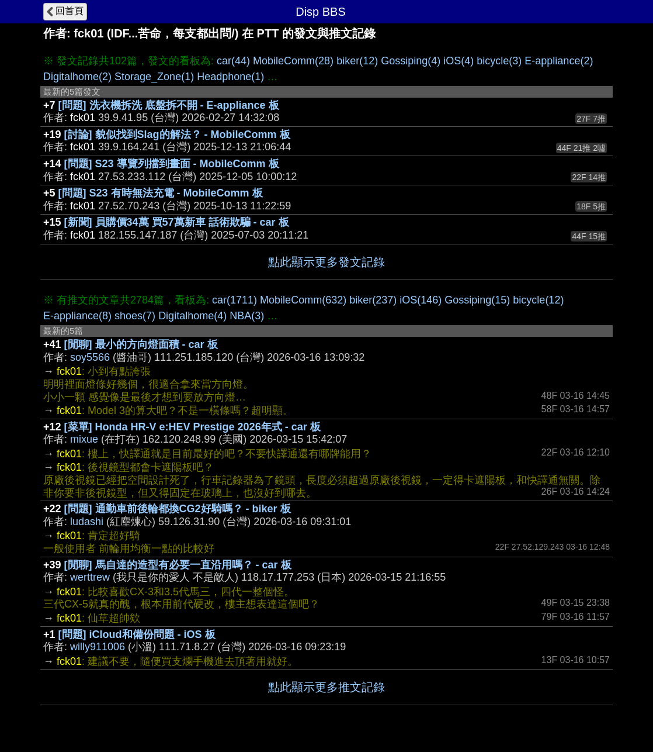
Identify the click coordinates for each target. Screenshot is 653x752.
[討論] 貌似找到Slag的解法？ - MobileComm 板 (177, 134)
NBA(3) (247, 316)
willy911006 (97, 647)
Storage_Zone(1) (154, 76)
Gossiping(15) (477, 300)
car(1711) (234, 300)
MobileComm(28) (293, 61)
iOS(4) (458, 61)
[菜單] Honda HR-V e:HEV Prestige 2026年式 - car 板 (192, 427)
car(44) (233, 61)
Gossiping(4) (410, 61)
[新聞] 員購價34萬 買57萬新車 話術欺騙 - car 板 (176, 222)
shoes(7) (134, 316)
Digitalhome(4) (192, 316)
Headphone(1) (230, 76)
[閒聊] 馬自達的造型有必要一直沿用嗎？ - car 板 (177, 565)
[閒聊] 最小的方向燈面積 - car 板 (141, 344)
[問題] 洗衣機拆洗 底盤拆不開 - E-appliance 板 (168, 105)
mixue (84, 439)
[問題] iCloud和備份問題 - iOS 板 (137, 634)
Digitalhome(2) (77, 76)
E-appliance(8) (77, 316)
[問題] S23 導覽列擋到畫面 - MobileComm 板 (171, 164)
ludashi (86, 521)
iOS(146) (421, 300)
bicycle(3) (499, 61)
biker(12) (357, 61)
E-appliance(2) (559, 61)
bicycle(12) (538, 300)
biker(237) (373, 300)
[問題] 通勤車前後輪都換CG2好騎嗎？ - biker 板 (177, 509)
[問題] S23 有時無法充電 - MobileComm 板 (160, 193)
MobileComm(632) (303, 300)
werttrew (90, 577)
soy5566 (90, 357)
